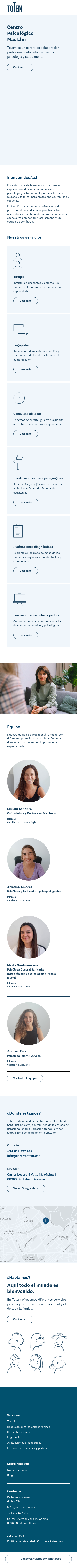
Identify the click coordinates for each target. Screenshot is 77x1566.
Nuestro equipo (17, 1470)
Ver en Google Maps (26, 1188)
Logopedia (14, 1437)
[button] (67, 8)
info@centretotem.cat (21, 1507)
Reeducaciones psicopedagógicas (28, 1427)
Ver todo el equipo (25, 1078)
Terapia (11, 1421)
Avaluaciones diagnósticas (24, 1442)
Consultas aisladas (19, 1432)
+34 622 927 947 (17, 1513)
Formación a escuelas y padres (27, 1448)
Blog (10, 1475)
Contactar (20, 67)
